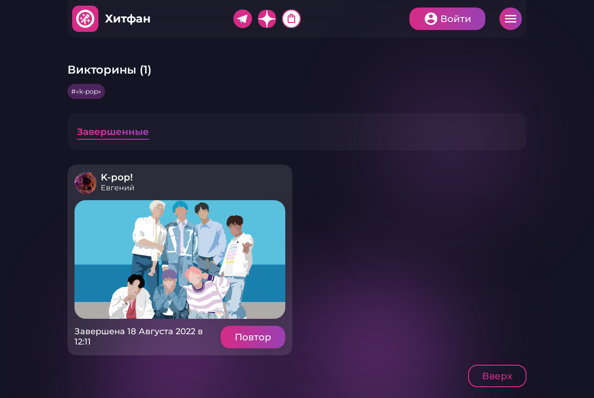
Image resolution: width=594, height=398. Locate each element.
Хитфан (128, 18)
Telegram (242, 19)
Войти (455, 18)
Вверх (497, 376)
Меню (510, 19)
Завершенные (113, 131)
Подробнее (180, 259)
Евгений (117, 187)
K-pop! (117, 177)
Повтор (253, 337)
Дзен (267, 19)
